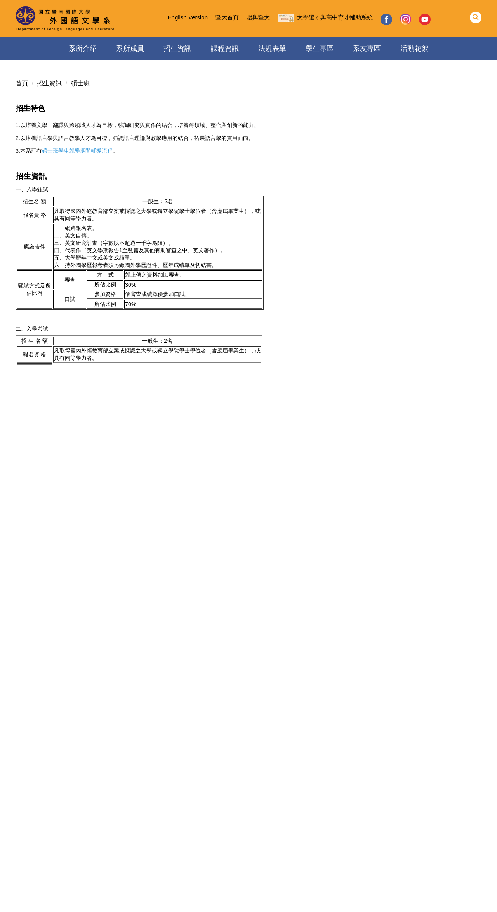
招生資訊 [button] (177, 48)
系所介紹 (83, 48)
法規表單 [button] (272, 48)
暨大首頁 (227, 17)
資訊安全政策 (38, 893)
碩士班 (80, 83)
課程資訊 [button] (225, 48)
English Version (188, 17)
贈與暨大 (258, 17)
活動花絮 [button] (414, 48)
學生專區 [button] (320, 48)
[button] (475, 17)
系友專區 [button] (367, 48)
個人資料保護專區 (124, 893)
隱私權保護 (78, 893)
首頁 (22, 83)
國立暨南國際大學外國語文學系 (248, 846)
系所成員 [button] (130, 48)
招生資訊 (49, 83)
